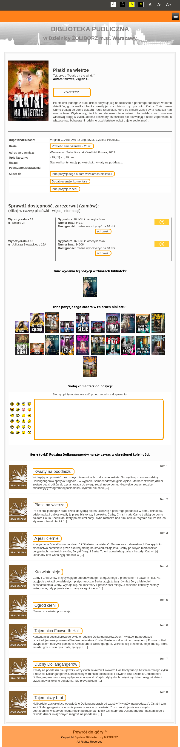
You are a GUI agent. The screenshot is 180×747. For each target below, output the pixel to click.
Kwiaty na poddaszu (52, 471)
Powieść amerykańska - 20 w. (71, 146)
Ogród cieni (45, 605)
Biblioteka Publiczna (90, 29)
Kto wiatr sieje (47, 572)
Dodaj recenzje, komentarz (69, 181)
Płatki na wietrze (49, 505)
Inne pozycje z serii (64, 189)
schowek (103, 231)
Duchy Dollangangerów (55, 664)
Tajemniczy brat (48, 697)
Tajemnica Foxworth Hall (57, 630)
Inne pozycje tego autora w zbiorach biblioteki (82, 174)
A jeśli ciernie (46, 538)
